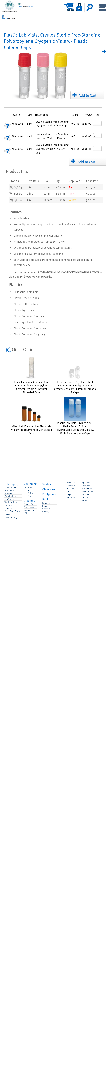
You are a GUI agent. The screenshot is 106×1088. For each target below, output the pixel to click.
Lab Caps (28, 496)
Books (46, 499)
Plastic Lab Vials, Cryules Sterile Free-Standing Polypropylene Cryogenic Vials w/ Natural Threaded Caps (31, 374)
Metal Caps (29, 507)
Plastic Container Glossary (28, 316)
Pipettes (8, 505)
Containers (31, 484)
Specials (86, 482)
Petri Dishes (10, 496)
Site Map (86, 494)
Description (41, 115)
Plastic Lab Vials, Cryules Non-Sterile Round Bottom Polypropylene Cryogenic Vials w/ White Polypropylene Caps (74, 416)
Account (70, 488)
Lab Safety (9, 499)
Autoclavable (21, 218)
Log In (69, 494)
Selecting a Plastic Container (30, 322)
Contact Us (72, 485)
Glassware (49, 489)
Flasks (7, 514)
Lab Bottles (29, 493)
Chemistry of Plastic (25, 310)
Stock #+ (17, 115)
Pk (75, 115)
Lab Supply (11, 484)
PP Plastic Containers (25, 292)
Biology (45, 511)
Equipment (49, 494)
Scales (46, 484)
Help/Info (86, 497)
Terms (84, 500)
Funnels (8, 508)
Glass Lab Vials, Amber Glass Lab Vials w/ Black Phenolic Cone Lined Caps (31, 419)
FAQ (68, 491)
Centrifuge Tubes (12, 511)
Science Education (47, 507)
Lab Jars (27, 490)
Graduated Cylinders (9, 491)
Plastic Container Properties (29, 328)
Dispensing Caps (29, 511)
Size (29, 115)
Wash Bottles (10, 502)
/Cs (88, 115)
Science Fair (87, 491)
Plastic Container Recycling (29, 334)
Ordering (86, 485)
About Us (71, 482)
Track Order (87, 488)
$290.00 (86, 123)
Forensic (46, 503)
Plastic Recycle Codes (26, 298)
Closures (29, 500)
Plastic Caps (29, 504)
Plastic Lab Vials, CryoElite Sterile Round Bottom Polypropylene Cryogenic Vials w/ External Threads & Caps (75, 379)
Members (71, 497)
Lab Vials (28, 487)
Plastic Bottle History (25, 304)
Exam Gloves (10, 487)
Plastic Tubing (10, 517)
